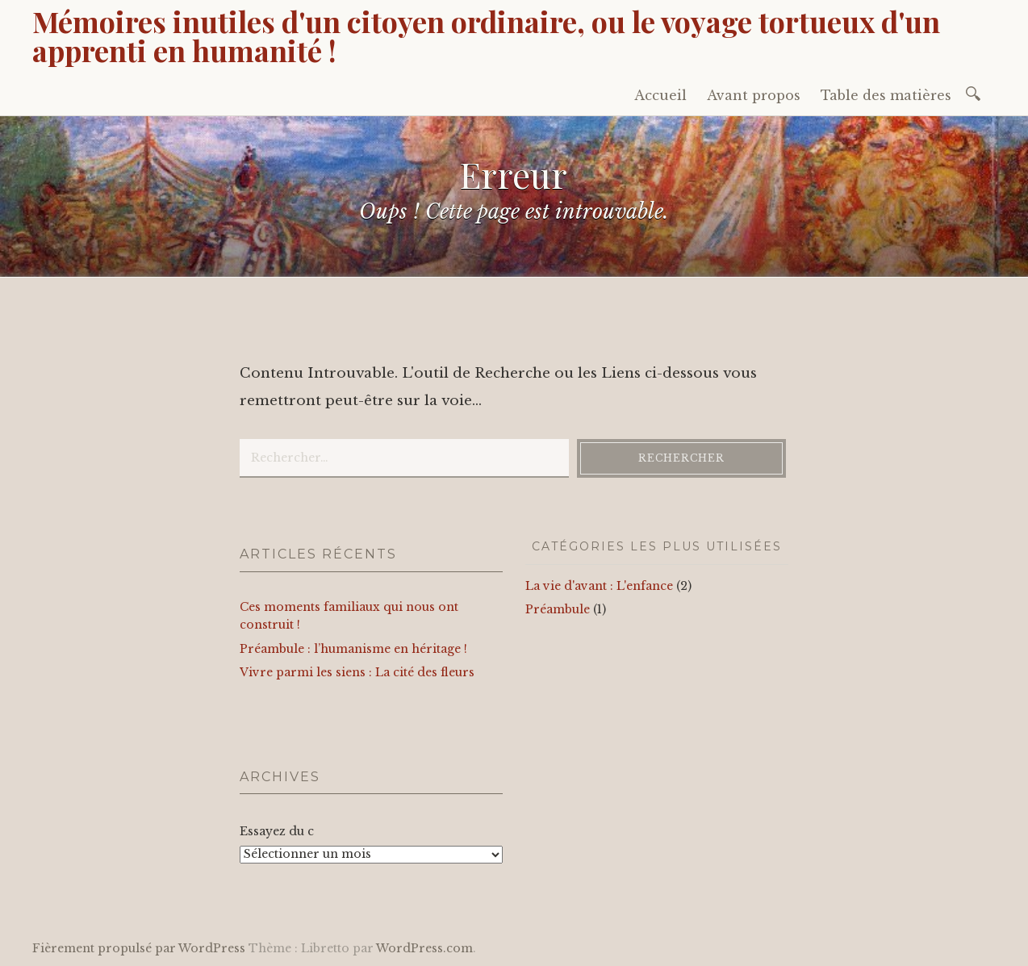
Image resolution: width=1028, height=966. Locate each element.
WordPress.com (424, 948)
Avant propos (753, 95)
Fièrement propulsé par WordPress (138, 948)
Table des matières (886, 95)
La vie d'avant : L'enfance (599, 586)
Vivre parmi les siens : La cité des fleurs (357, 672)
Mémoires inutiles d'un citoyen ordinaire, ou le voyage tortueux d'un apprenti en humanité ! (486, 35)
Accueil (660, 95)
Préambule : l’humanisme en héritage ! (353, 649)
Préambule (557, 609)
